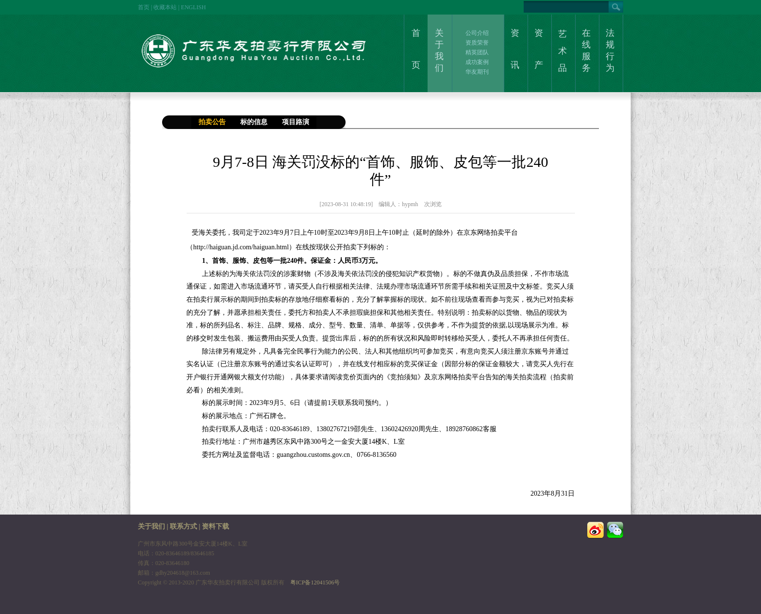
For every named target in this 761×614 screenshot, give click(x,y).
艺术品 (562, 51)
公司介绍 (477, 33)
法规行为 (610, 50)
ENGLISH (193, 7)
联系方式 (183, 526)
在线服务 (586, 50)
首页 (143, 7)
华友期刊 (477, 71)
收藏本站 (165, 7)
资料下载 (215, 526)
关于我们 (439, 50)
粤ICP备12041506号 (315, 582)
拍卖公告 (212, 122)
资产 (538, 49)
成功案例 (477, 62)
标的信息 (253, 122)
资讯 (515, 49)
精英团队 (477, 52)
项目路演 (295, 122)
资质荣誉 (477, 42)
